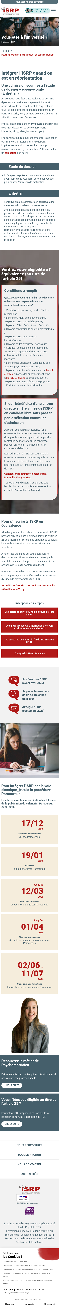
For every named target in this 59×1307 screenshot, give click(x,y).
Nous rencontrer (29, 1145)
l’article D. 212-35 (15, 377)
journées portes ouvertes (30, 2)
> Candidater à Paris (12, 585)
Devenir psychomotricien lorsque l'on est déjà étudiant (27, 54)
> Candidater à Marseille (41, 585)
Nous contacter (30, 1164)
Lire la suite (11, 1085)
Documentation (29, 1155)
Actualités (29, 1174)
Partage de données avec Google (17, 1293)
